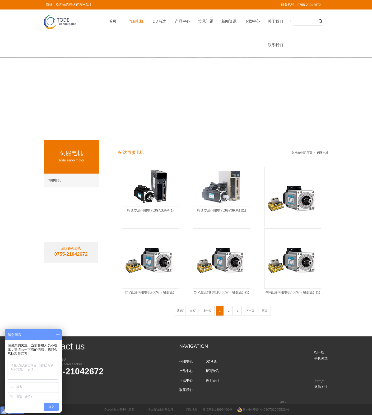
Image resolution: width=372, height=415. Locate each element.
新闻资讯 (229, 21)
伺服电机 (136, 21)
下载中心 (252, 21)
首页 (112, 21)
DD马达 (159, 21)
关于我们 (275, 21)
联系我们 (275, 45)
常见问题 (205, 21)
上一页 (207, 310)
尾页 (264, 310)
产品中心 (182, 21)
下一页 (250, 310)
